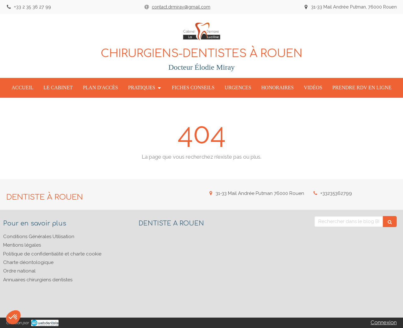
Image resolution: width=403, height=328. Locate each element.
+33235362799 (336, 193)
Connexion (384, 322)
